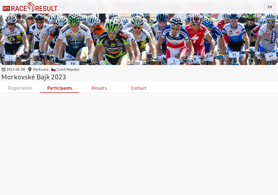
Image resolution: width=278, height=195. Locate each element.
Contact (138, 88)
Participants (59, 88)
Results (99, 88)
